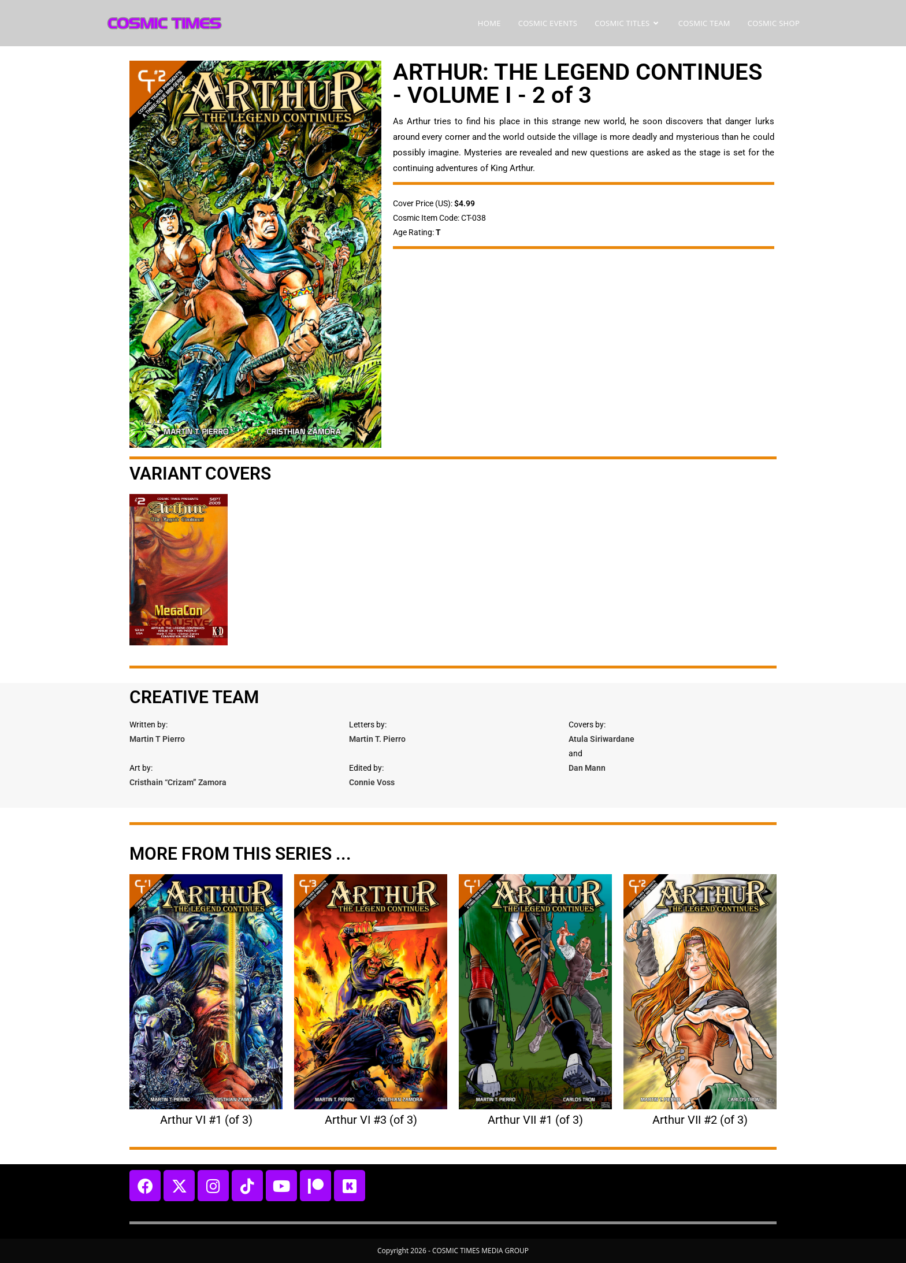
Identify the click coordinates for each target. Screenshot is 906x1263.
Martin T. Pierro (377, 739)
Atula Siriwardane (601, 739)
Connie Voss (372, 782)
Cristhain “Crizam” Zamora (177, 782)
